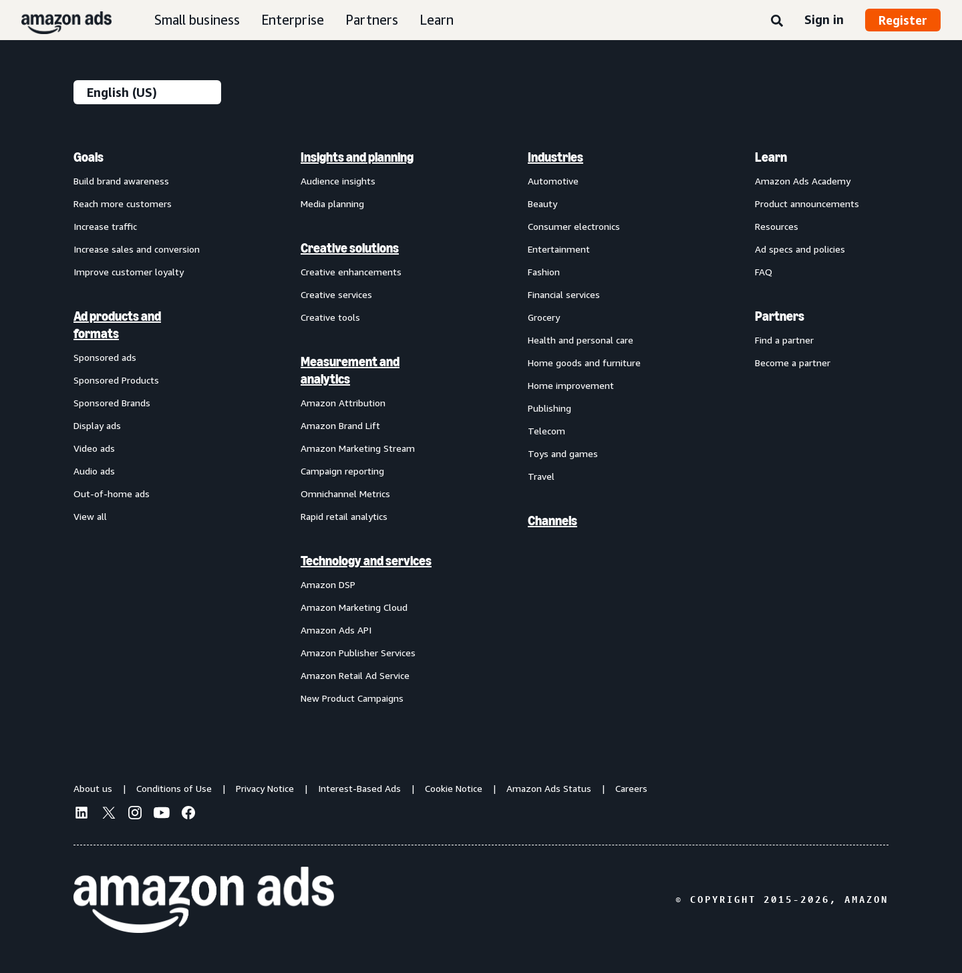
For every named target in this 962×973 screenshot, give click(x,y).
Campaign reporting (342, 470)
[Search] (777, 21)
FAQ (763, 271)
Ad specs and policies (800, 249)
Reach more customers (122, 203)
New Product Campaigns (352, 698)
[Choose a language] (147, 92)
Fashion (544, 271)
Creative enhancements (351, 271)
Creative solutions (350, 248)
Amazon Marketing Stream (358, 448)
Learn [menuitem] (771, 157)
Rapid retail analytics (344, 516)
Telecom (546, 430)
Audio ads (94, 470)
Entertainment (559, 249)
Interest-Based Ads (359, 788)
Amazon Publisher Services (358, 652)
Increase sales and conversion (136, 249)
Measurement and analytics (350, 370)
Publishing (549, 408)
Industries (555, 157)
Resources (776, 226)
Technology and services (366, 561)
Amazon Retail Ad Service (355, 675)
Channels (552, 521)
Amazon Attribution (343, 402)
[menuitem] (140, 427)
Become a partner (792, 362)
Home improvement (571, 385)
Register (902, 20)
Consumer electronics (574, 226)
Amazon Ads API (336, 630)
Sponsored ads (104, 357)
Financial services (564, 294)
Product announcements (807, 203)
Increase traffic (105, 226)
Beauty (542, 203)
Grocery (544, 317)
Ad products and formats (117, 324)
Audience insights (338, 180)
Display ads (97, 425)
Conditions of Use (174, 788)
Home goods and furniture (584, 362)
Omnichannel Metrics (345, 493)
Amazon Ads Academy (802, 180)
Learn (437, 19)
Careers (631, 788)
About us (92, 788)
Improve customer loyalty (128, 271)
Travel (541, 476)
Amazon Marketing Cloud (354, 607)
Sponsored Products (116, 380)
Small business (197, 19)
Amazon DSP (328, 584)
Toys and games (563, 453)
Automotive (553, 180)
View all (90, 516)
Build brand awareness (121, 180)
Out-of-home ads (111, 493)
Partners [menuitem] (779, 316)
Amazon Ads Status (548, 788)
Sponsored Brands (111, 402)
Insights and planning (357, 157)
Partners (371, 19)
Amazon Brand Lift (340, 425)
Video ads (94, 448)
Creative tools (330, 317)
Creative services (336, 294)
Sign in (824, 19)
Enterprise (292, 19)
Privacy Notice (265, 788)
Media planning (332, 203)
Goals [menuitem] (88, 157)
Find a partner (784, 339)
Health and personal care (580, 339)
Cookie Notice (453, 788)
